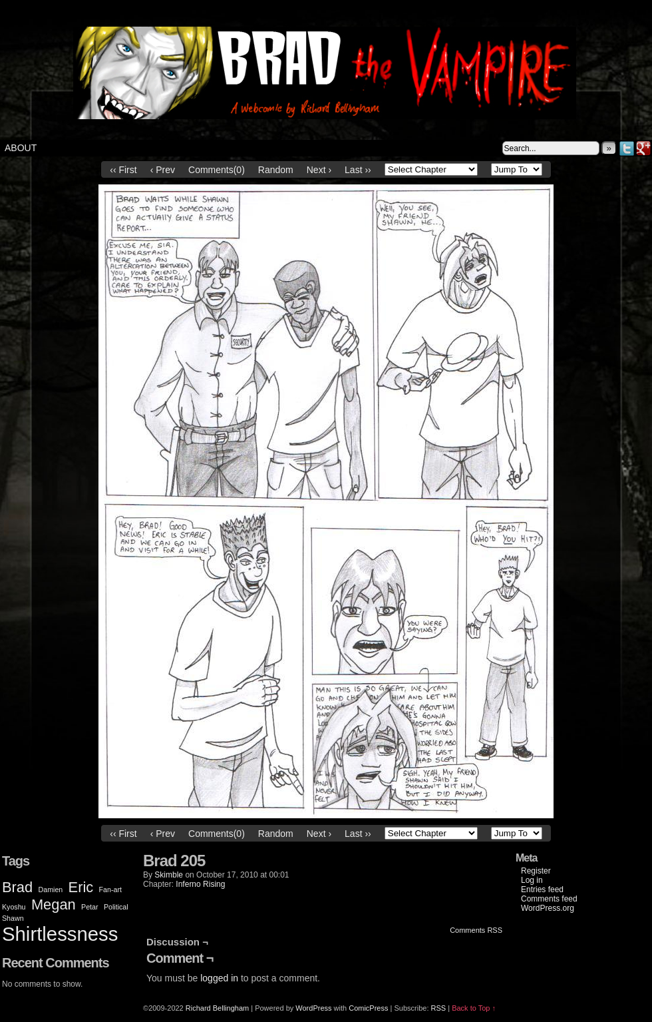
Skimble (168, 875)
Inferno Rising (200, 884)
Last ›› (358, 169)
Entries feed (542, 889)
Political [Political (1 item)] (116, 907)
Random (275, 169)
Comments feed (549, 898)
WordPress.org (547, 908)
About (21, 147)
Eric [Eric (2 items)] (81, 887)
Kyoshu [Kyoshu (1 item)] (14, 907)
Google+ (643, 148)
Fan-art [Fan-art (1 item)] (110, 890)
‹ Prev (162, 169)
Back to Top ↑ (474, 1008)
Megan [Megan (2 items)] (53, 904)
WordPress (313, 1008)
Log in (532, 880)
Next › (319, 169)
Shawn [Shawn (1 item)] (13, 918)
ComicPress (368, 1008)
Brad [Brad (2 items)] (17, 887)
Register (536, 871)
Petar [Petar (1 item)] (89, 907)
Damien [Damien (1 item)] (51, 890)
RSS (438, 1008)
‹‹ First (123, 169)
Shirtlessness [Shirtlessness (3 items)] (60, 934)
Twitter (627, 148)
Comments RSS (476, 930)
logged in (219, 978)
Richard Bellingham (217, 1008)
